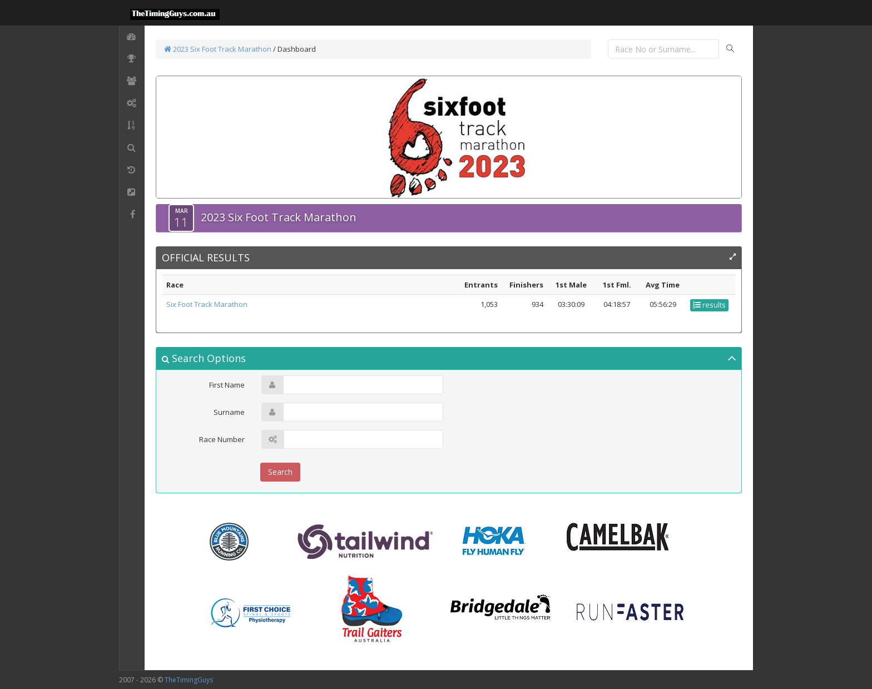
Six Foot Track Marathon (206, 304)
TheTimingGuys (189, 680)
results (709, 305)
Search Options (204, 358)
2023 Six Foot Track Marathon (217, 49)
